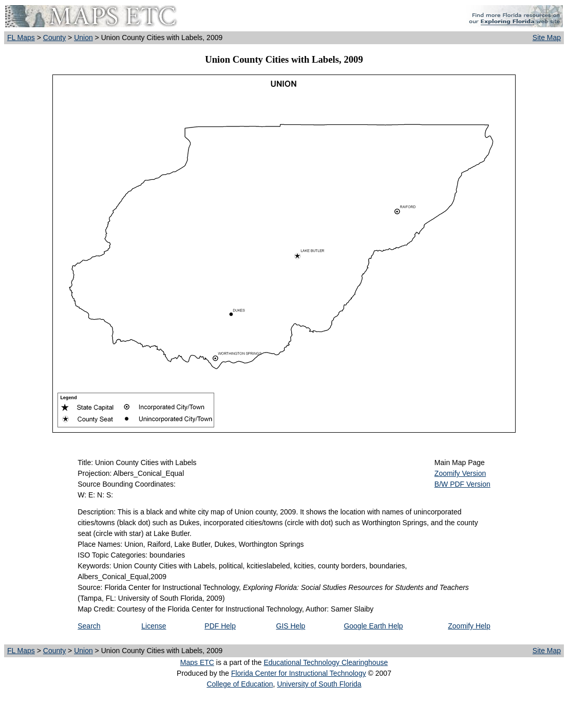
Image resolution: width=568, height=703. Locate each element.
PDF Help (220, 626)
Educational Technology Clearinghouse (325, 662)
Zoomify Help (469, 626)
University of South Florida (319, 684)
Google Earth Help (373, 626)
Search (89, 626)
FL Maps (21, 37)
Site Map (547, 37)
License (153, 626)
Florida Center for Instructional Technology (298, 673)
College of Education (239, 684)
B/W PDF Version (462, 484)
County (54, 37)
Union (83, 37)
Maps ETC (197, 662)
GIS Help (291, 626)
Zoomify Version (460, 473)
